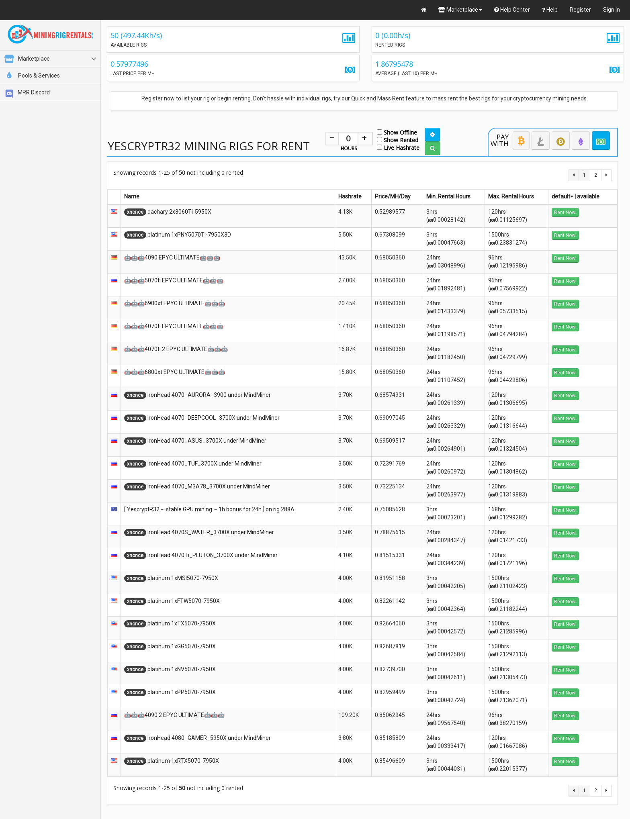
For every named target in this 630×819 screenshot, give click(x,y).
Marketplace (460, 9)
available (588, 196)
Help (550, 9)
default (562, 196)
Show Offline (397, 132)
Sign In (611, 9)
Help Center (512, 9)
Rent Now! (565, 212)
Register (580, 9)
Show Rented (397, 139)
